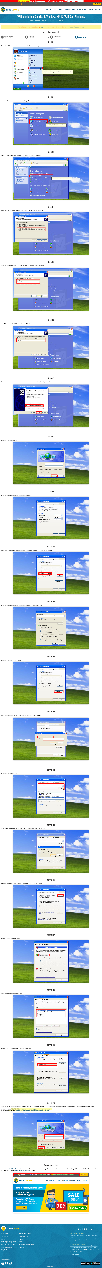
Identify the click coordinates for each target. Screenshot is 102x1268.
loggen (42, 27)
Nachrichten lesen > (74, 1254)
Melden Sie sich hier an (76, 27)
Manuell (21, 1247)
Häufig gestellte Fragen (26, 1244)
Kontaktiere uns (24, 1236)
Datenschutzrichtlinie (8, 1244)
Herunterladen (82, 9)
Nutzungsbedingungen (8, 1242)
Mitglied (4, 1250)
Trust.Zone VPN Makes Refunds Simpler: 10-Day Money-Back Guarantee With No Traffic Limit (84, 1246)
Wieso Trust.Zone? (51, 9)
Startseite (4, 1233)
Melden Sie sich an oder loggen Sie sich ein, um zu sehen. (35, 1109)
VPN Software (5, 1236)
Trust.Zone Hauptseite (15, 1169)
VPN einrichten (70, 9)
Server (91, 9)
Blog (20, 1242)
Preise (61, 9)
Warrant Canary (6, 1247)
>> (73, 1)
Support (97, 9)
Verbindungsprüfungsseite (22, 1170)
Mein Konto (97, 4)
